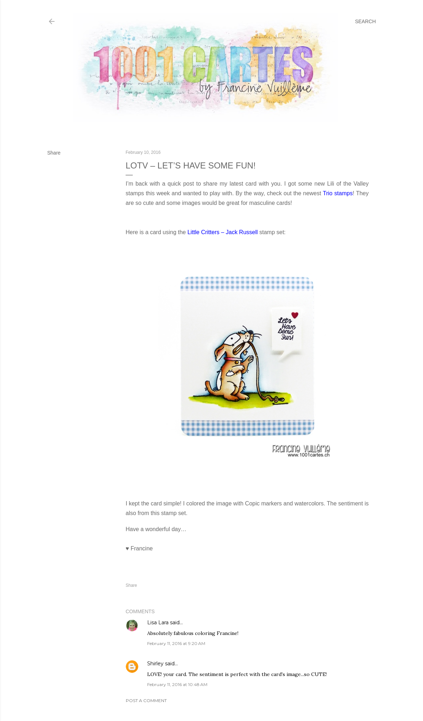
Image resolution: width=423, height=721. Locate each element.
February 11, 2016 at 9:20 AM (176, 643)
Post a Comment (146, 700)
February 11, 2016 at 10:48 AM (177, 684)
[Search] (365, 21)
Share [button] (54, 153)
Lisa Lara (158, 622)
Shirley (155, 663)
